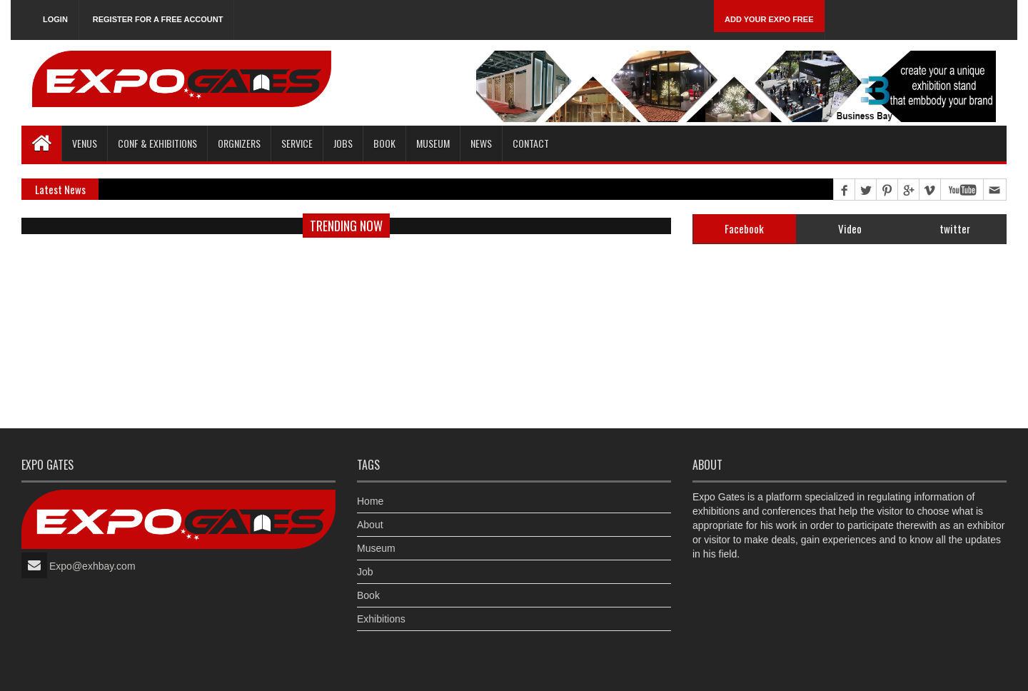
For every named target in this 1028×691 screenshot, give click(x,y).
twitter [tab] (954, 228)
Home (370, 501)
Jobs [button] (343, 143)
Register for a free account (158, 19)
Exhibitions (381, 619)
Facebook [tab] (744, 228)
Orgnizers (239, 143)
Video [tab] (850, 228)
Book (368, 595)
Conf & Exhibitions (157, 143)
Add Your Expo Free (769, 19)
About (370, 524)
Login (55, 19)
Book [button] (384, 143)
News (481, 143)
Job (365, 571)
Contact (531, 143)
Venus (84, 143)
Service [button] (297, 143)
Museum (433, 143)
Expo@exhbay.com (92, 566)
